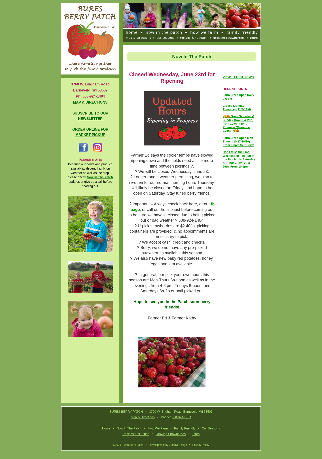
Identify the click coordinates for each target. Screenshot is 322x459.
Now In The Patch (129, 429)
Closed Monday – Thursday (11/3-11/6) (237, 107)
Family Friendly (184, 429)
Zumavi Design (178, 445)
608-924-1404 (181, 418)
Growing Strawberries (171, 434)
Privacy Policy (200, 445)
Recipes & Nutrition (136, 434)
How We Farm (158, 429)
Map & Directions (143, 418)
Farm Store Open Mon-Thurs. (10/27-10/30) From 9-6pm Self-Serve (238, 142)
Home (106, 429)
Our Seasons (211, 429)
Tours (195, 434)
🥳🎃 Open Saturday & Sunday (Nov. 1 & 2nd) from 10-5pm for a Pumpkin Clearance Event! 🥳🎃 (238, 124)
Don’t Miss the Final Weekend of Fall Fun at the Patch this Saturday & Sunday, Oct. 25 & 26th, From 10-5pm (239, 160)
